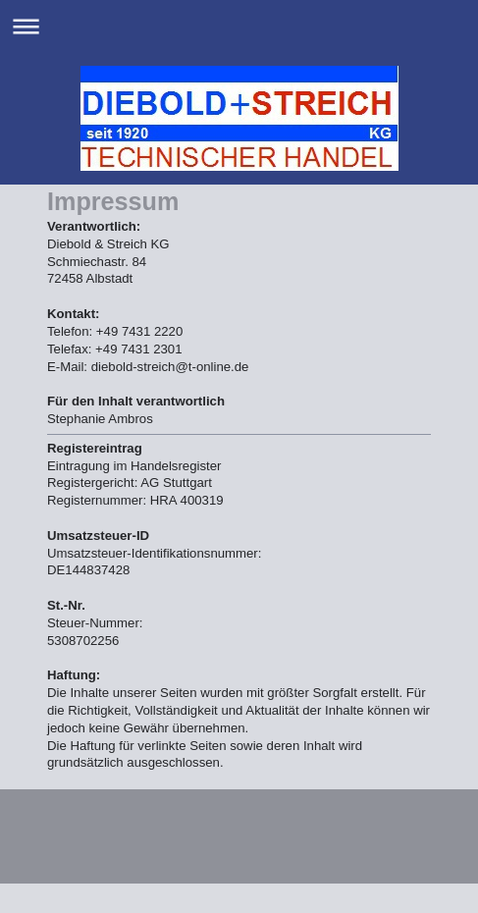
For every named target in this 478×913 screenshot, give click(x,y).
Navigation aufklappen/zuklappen (239, 26)
